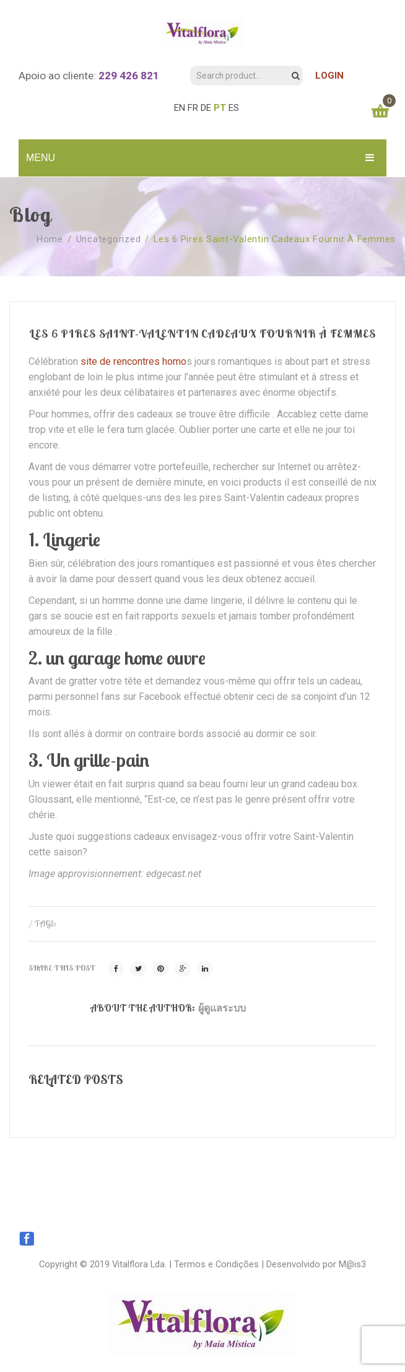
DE (206, 107)
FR (193, 107)
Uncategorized (108, 239)
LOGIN (329, 75)
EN (179, 107)
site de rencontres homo (133, 361)
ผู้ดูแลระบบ (222, 1008)
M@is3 (352, 1264)
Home (50, 239)
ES (234, 107)
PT (220, 107)
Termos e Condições (216, 1264)
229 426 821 (128, 75)
